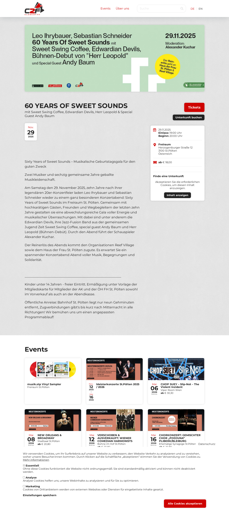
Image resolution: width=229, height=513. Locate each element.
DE (193, 8)
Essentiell (32, 467)
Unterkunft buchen (188, 117)
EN (201, 8)
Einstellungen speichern (39, 497)
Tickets (194, 107)
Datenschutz (206, 446)
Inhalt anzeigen (177, 195)
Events (105, 8)
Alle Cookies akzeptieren (185, 505)
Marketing (33, 488)
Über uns (122, 8)
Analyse (31, 479)
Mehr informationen (36, 461)
